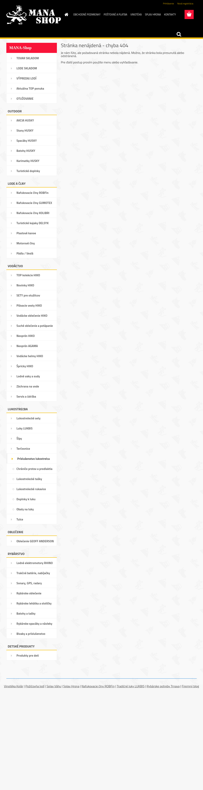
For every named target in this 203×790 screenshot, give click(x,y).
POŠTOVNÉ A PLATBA (115, 14)
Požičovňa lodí (34, 686)
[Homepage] (66, 14)
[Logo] (33, 15)
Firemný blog (190, 686)
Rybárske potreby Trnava (163, 686)
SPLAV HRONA (153, 14)
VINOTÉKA (136, 14)
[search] (178, 34)
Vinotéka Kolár (13, 686)
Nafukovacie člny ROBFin (98, 686)
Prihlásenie (168, 3)
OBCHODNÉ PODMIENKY (87, 14)
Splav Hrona (71, 686)
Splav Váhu (53, 686)
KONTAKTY (170, 14)
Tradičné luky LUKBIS (131, 686)
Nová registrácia (185, 3)
